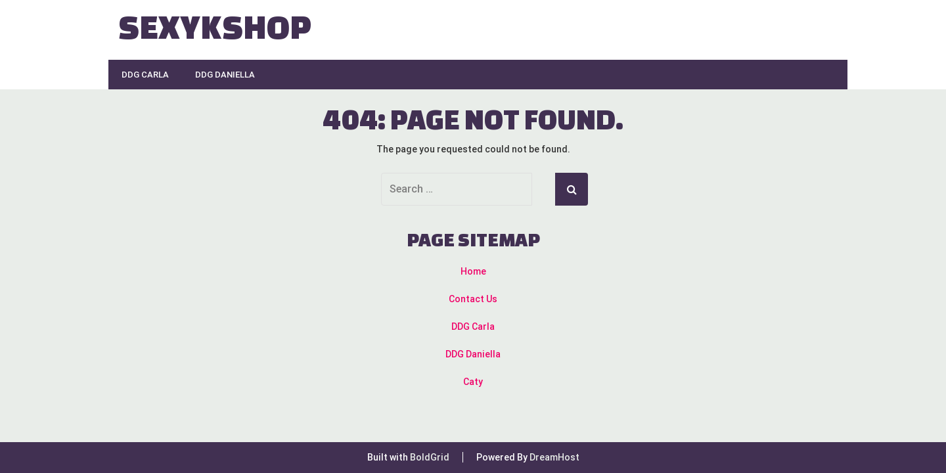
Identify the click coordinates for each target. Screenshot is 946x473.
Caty (473, 381)
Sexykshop (214, 26)
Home (473, 271)
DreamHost (554, 457)
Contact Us (473, 299)
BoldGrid (429, 457)
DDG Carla (145, 74)
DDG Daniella (225, 74)
